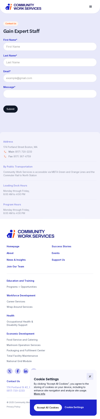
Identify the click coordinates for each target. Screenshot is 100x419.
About (10, 253)
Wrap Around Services (20, 306)
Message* (9, 87)
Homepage (13, 246)
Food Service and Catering (22, 339)
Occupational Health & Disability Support (20, 323)
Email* (7, 71)
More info (39, 393)
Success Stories (61, 246)
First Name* (10, 39)
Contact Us (13, 381)
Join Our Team (15, 266)
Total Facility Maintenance (22, 355)
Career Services (16, 301)
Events (56, 253)
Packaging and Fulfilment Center (26, 350)
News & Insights (16, 259)
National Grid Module (19, 361)
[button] (91, 7)
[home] (23, 7)
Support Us (58, 259)
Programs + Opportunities (22, 286)
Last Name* (10, 55)
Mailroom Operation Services (24, 345)
